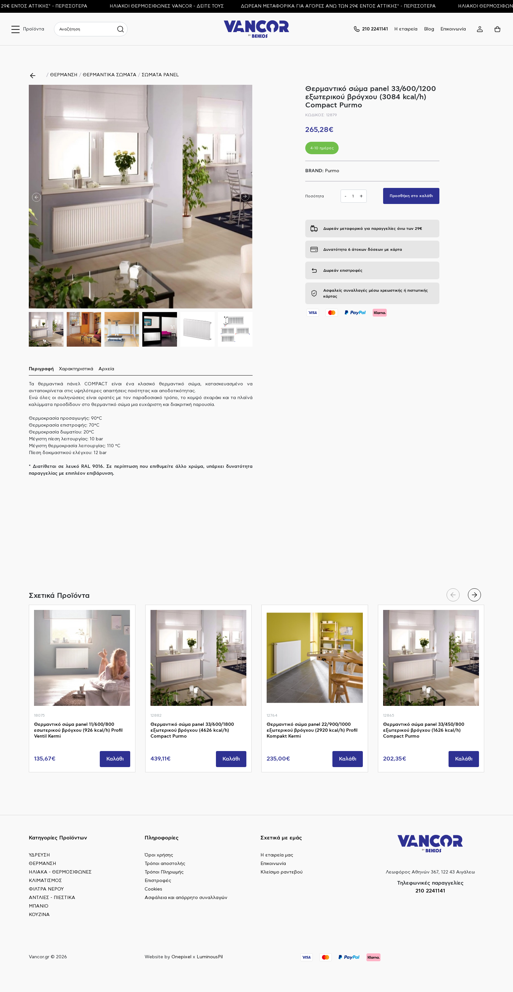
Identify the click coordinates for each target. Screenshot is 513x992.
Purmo (332, 171)
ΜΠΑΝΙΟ (38, 906)
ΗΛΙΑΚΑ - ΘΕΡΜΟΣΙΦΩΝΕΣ (60, 872)
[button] (244, 197)
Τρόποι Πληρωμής (164, 872)
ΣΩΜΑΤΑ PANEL (160, 75)
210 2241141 (430, 890)
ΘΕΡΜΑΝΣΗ (64, 75)
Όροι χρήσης (159, 855)
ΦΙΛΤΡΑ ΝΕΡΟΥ (46, 889)
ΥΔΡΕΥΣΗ (39, 855)
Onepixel (181, 957)
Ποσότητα (314, 196)
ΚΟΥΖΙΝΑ (39, 914)
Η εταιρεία (405, 29)
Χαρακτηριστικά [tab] (76, 369)
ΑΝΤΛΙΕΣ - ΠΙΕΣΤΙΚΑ (52, 897)
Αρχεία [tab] (106, 369)
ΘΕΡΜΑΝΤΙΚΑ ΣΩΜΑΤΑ (109, 75)
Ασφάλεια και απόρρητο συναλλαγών (186, 897)
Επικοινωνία (453, 29)
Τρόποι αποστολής (165, 863)
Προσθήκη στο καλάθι (411, 196)
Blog (429, 29)
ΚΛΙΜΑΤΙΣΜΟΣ (45, 880)
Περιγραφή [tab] (41, 369)
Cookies (153, 889)
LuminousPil (210, 957)
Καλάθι (115, 759)
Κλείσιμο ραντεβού (281, 872)
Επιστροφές (158, 880)
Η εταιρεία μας (276, 855)
